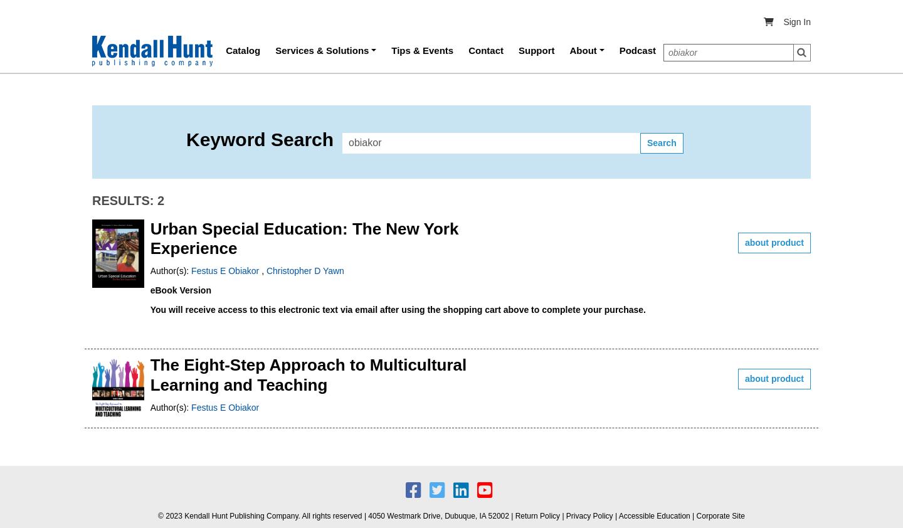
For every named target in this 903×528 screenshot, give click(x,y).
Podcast (638, 50)
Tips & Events (422, 50)
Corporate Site (721, 516)
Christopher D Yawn (305, 271)
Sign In (797, 22)
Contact (486, 50)
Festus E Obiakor (226, 271)
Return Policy (537, 516)
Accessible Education (654, 516)
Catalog (243, 50)
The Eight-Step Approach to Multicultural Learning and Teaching (308, 375)
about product (774, 243)
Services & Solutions (322, 50)
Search (802, 52)
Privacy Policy (589, 516)
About (583, 50)
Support (537, 50)
